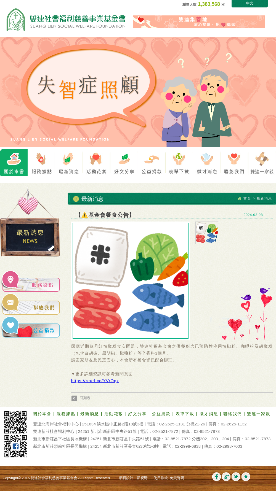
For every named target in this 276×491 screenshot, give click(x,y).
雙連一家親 (258, 413)
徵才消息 (210, 413)
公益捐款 (162, 413)
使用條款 (160, 478)
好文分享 (138, 413)
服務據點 (67, 413)
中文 (249, 3)
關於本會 (43, 413)
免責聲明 (177, 478)
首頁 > (249, 198)
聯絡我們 (233, 413)
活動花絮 (114, 413)
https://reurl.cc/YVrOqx (95, 380)
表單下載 (186, 413)
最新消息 (90, 413)
